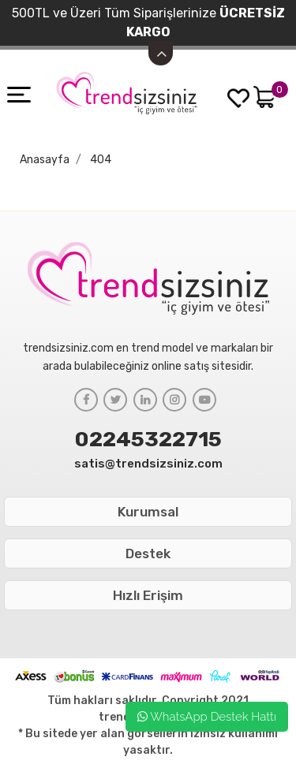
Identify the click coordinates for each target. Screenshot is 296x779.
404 (100, 159)
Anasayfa (44, 159)
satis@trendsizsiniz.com (148, 464)
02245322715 (148, 439)
